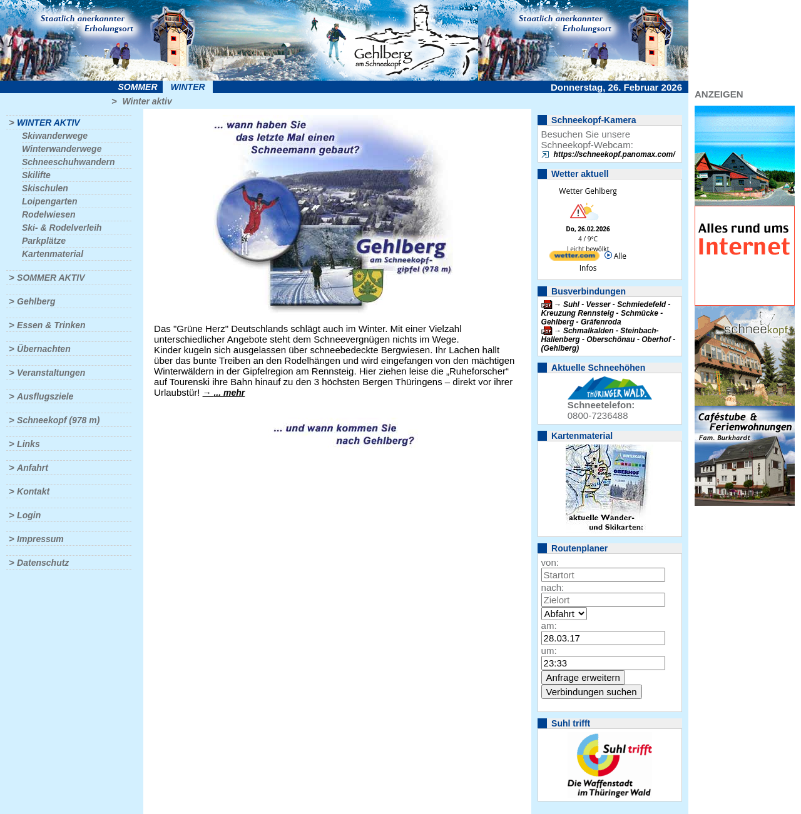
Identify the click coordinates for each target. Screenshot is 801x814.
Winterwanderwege (61, 149)
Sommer (138, 87)
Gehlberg (36, 301)
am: (549, 625)
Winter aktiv (146, 101)
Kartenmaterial (52, 254)
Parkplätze (44, 241)
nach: (552, 587)
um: (549, 650)
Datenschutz (43, 563)
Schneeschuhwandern (68, 162)
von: (550, 562)
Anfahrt (32, 468)
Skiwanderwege (55, 136)
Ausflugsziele (45, 396)
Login (29, 515)
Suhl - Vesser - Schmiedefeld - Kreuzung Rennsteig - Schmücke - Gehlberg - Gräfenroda (606, 313)
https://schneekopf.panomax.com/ (614, 154)
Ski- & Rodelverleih (62, 228)
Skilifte (36, 175)
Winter (187, 87)
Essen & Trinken (51, 325)
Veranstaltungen (51, 373)
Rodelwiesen (49, 214)
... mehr (229, 393)
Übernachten (44, 349)
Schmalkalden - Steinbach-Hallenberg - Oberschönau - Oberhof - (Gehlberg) (608, 339)
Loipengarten (50, 201)
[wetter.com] (574, 258)
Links (28, 444)
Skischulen (45, 188)
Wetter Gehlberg (587, 191)
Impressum (40, 539)
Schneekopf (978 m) (58, 420)
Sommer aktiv (50, 278)
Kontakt (33, 491)
